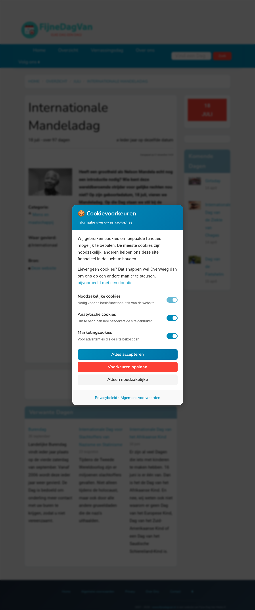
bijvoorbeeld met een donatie (105, 282)
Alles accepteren (127, 354)
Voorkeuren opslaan (127, 367)
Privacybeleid (106, 397)
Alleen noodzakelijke (127, 379)
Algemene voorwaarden (140, 397)
